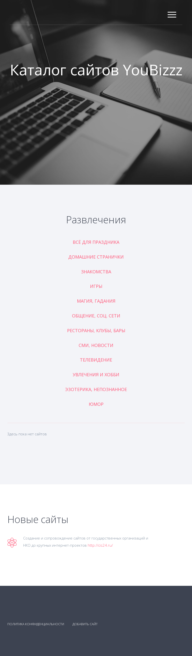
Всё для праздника (96, 242)
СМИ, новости (96, 345)
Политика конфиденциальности (35, 624)
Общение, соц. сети (96, 316)
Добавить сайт (85, 624)
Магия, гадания (96, 301)
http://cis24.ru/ (100, 545)
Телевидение (96, 360)
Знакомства (96, 272)
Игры (96, 286)
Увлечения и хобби (96, 374)
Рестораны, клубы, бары (96, 330)
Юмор (96, 404)
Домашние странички (96, 257)
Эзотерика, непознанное (96, 389)
